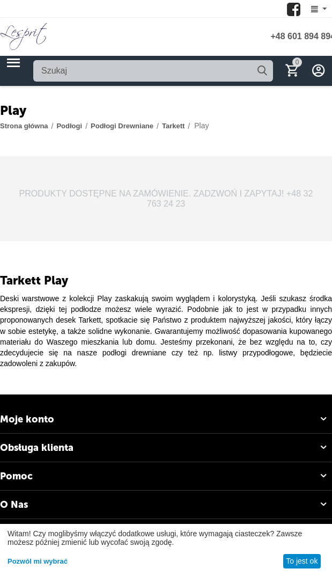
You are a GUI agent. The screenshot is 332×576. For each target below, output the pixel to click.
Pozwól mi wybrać (38, 561)
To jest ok (302, 561)
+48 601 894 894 (301, 36)
